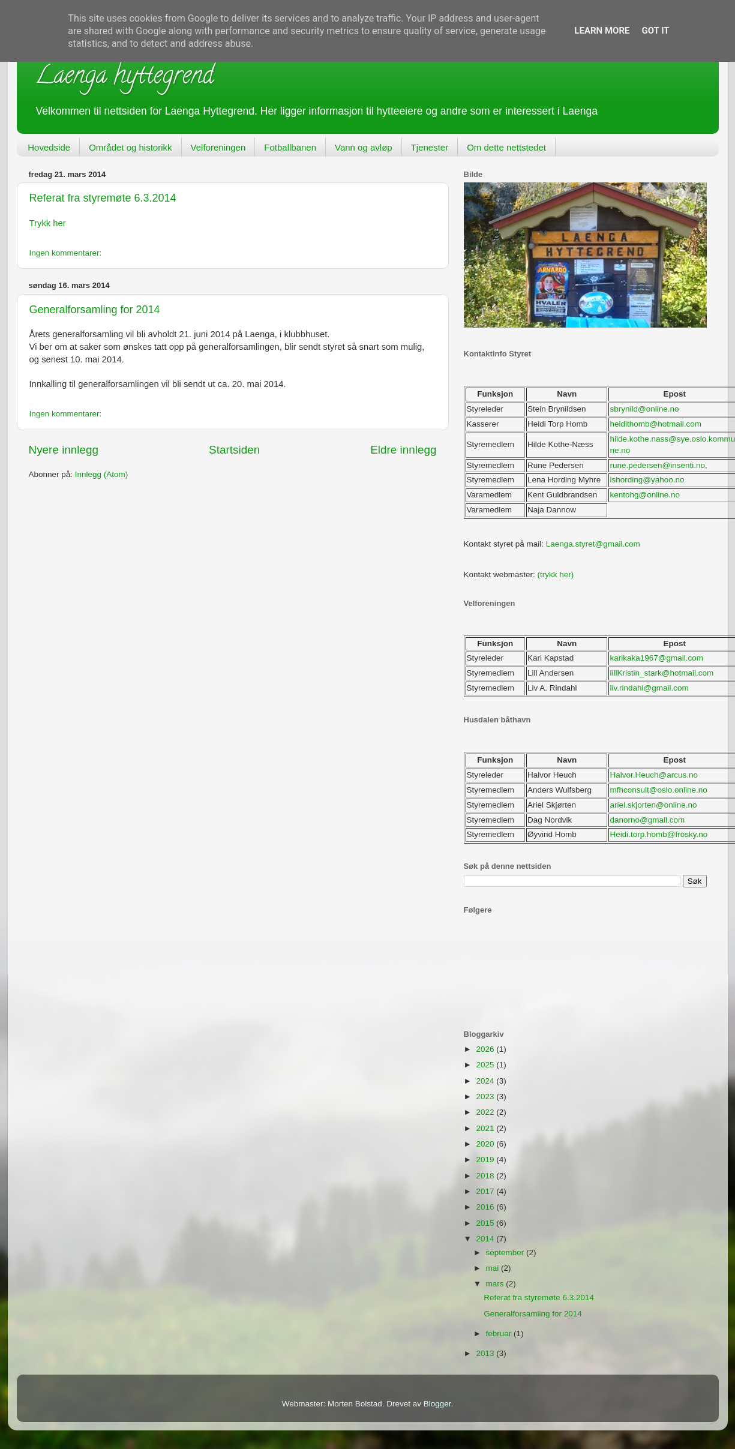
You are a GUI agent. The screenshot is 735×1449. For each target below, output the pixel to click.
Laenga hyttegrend (124, 77)
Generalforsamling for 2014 (94, 310)
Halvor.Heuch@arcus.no (654, 774)
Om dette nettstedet (506, 147)
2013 (486, 1353)
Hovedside (49, 147)
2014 (486, 1238)
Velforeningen (218, 147)
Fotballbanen (290, 147)
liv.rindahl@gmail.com (649, 687)
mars (496, 1283)
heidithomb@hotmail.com (655, 423)
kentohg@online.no (645, 494)
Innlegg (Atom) (101, 474)
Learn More (601, 30)
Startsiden (234, 449)
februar (500, 1333)
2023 (486, 1096)
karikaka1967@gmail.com (656, 657)
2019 (486, 1159)
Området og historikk (130, 147)
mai (494, 1268)
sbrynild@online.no (644, 408)
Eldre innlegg (403, 449)
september (506, 1252)
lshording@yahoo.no (647, 479)
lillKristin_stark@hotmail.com (661, 672)
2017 (486, 1191)
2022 (486, 1112)
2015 (486, 1223)
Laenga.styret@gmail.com (593, 543)
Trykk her (47, 223)
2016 (486, 1206)
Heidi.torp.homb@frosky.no (658, 834)
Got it (655, 30)
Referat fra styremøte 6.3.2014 (102, 198)
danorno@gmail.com (647, 819)
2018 (486, 1175)
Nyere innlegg (64, 449)
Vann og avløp (363, 147)
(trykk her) (556, 574)
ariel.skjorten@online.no (653, 804)
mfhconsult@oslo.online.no (658, 789)
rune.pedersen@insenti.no (657, 465)
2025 (486, 1064)
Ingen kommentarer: (65, 252)
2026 (486, 1049)
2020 (486, 1143)
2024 (486, 1080)
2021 (486, 1128)
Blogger (437, 1403)
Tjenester (430, 147)
